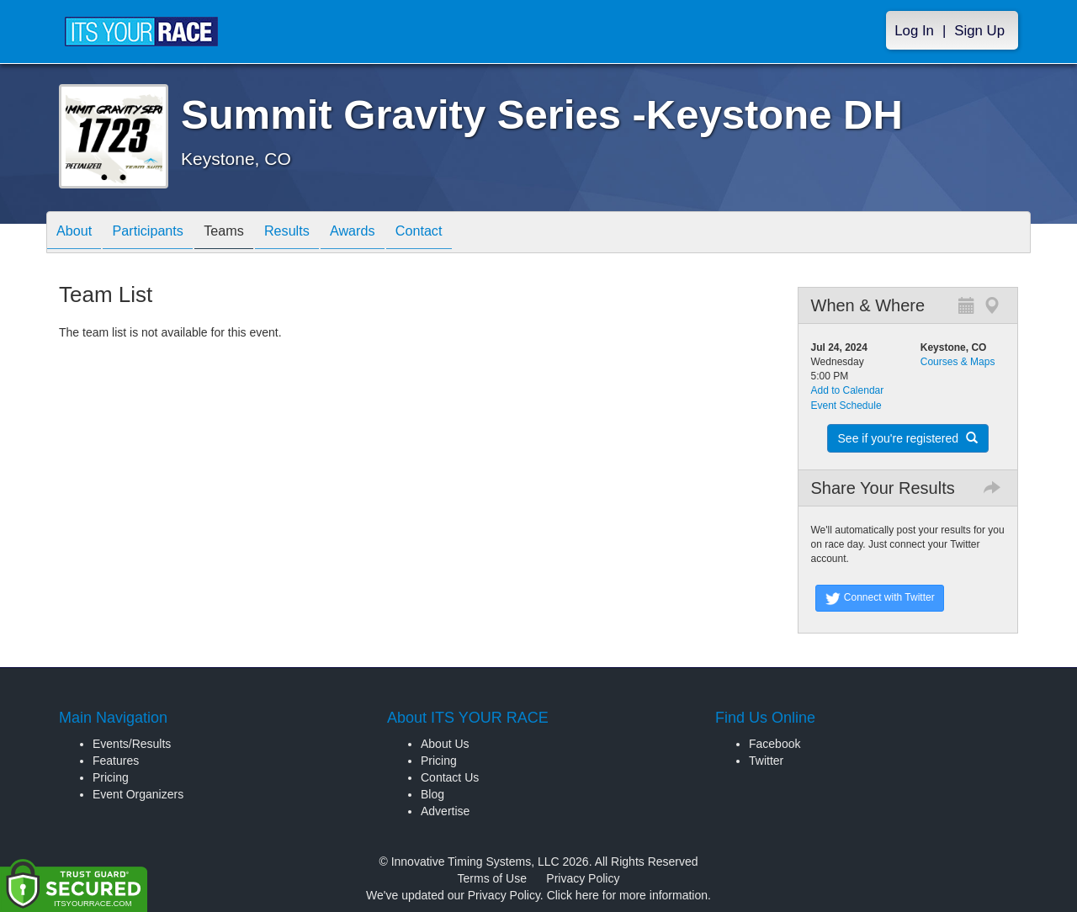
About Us (445, 743)
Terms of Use (492, 878)
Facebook (774, 743)
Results (316, 233)
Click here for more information (627, 895)
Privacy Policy (582, 878)
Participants (161, 233)
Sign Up (979, 31)
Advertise (445, 811)
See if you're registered (908, 438)
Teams (245, 233)
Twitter (766, 760)
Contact (465, 233)
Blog (432, 794)
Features (116, 760)
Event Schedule (846, 405)
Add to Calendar (847, 390)
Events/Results (132, 743)
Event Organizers (138, 794)
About (78, 233)
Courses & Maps (957, 362)
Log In (914, 31)
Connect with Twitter (880, 598)
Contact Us (450, 777)
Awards (390, 233)
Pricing (111, 777)
